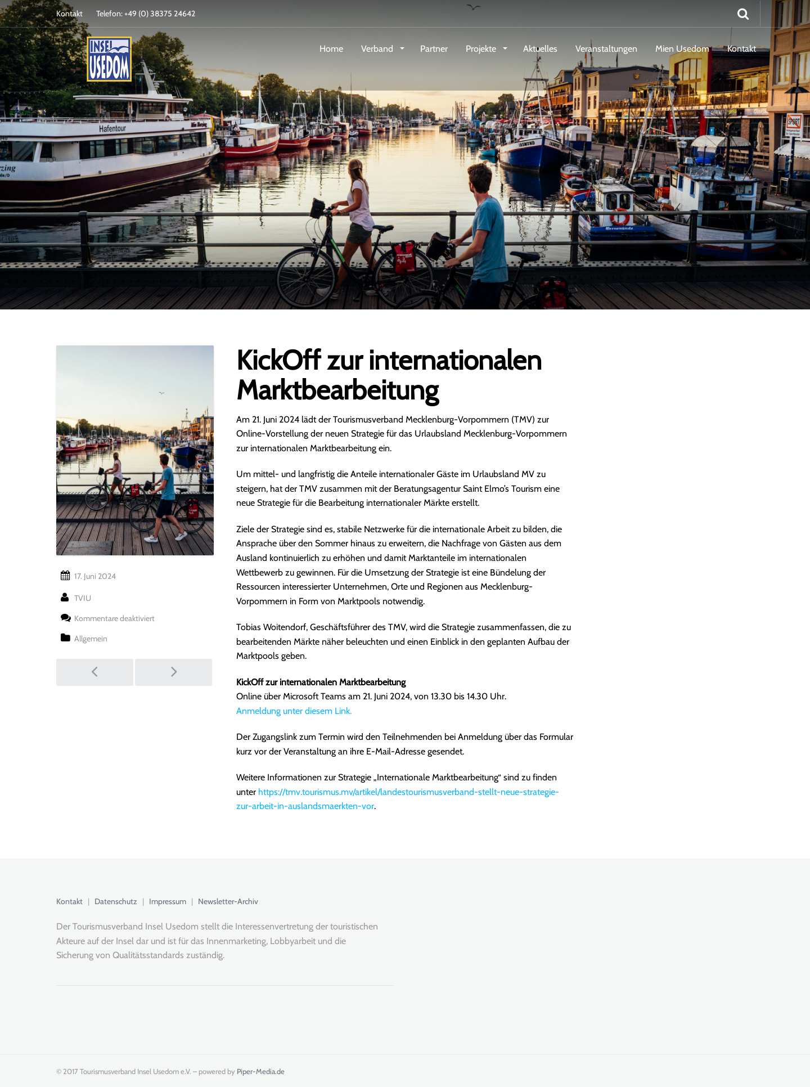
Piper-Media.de (261, 1071)
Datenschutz (115, 901)
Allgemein (90, 639)
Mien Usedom (682, 48)
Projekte (482, 48)
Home (331, 48)
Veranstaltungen (606, 48)
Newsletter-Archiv (228, 901)
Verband (378, 48)
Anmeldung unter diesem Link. (294, 711)
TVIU (82, 598)
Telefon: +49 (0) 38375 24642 (145, 13)
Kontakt (69, 13)
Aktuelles (540, 48)
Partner (434, 48)
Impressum (167, 901)
